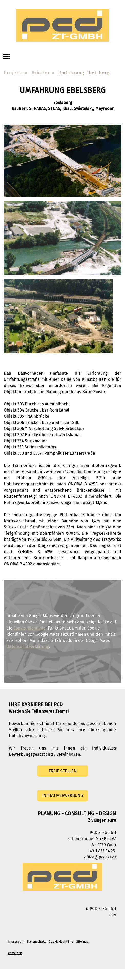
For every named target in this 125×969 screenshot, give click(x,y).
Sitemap (82, 941)
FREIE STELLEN (63, 770)
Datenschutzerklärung (27, 646)
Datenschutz (36, 941)
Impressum (16, 941)
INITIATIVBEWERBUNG (62, 795)
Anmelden (15, 953)
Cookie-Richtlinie (29, 628)
